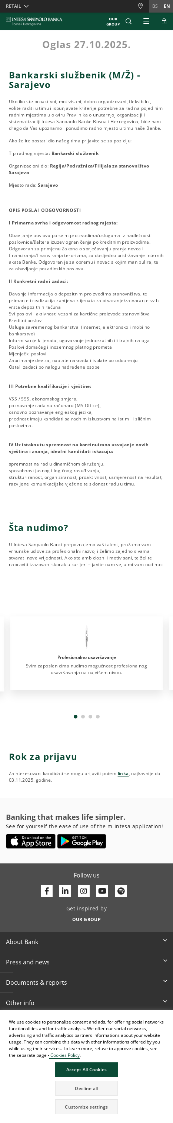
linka (123, 773)
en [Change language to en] (167, 6)
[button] (128, 21)
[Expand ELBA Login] (164, 21)
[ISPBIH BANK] (36, 21)
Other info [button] (20, 1003)
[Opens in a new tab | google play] (81, 841)
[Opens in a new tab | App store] (31, 841)
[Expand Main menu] (146, 21)
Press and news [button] (28, 962)
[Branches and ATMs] (143, 6)
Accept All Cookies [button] (86, 1069)
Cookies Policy (64, 1055)
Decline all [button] (86, 1088)
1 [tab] (75, 716)
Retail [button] (13, 6)
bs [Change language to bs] (155, 6)
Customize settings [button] (86, 1107)
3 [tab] (90, 716)
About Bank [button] (22, 942)
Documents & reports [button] (36, 982)
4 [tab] (98, 716)
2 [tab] (83, 716)
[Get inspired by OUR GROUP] (86, 917)
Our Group (113, 21)
